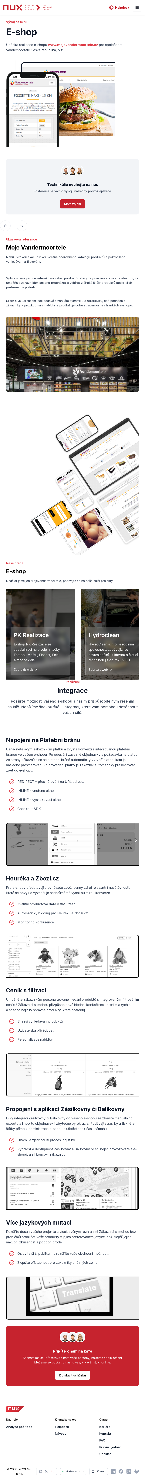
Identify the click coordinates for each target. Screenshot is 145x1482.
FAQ (102, 1440)
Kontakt (105, 1433)
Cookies (105, 1454)
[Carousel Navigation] (72, 225)
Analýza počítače (19, 1427)
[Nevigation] (137, 7)
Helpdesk (62, 1427)
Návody (60, 1433)
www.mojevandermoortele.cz (73, 45)
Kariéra (104, 1427)
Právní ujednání (110, 1447)
